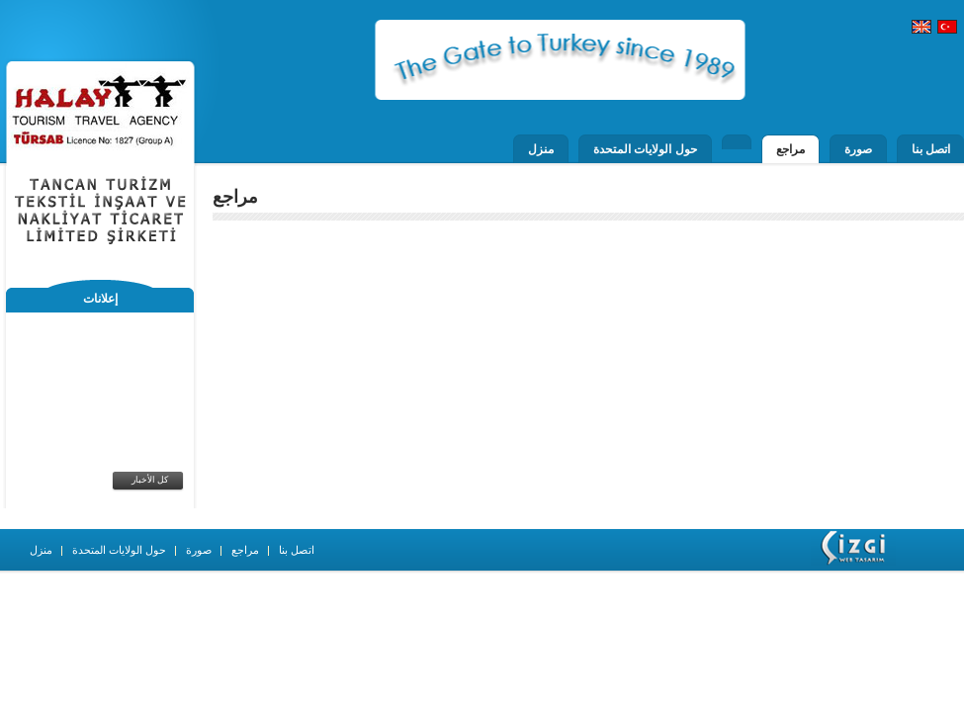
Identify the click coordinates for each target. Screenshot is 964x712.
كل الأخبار (150, 480)
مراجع (790, 149)
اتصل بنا (931, 149)
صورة (858, 149)
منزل (541, 149)
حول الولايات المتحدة (645, 149)
